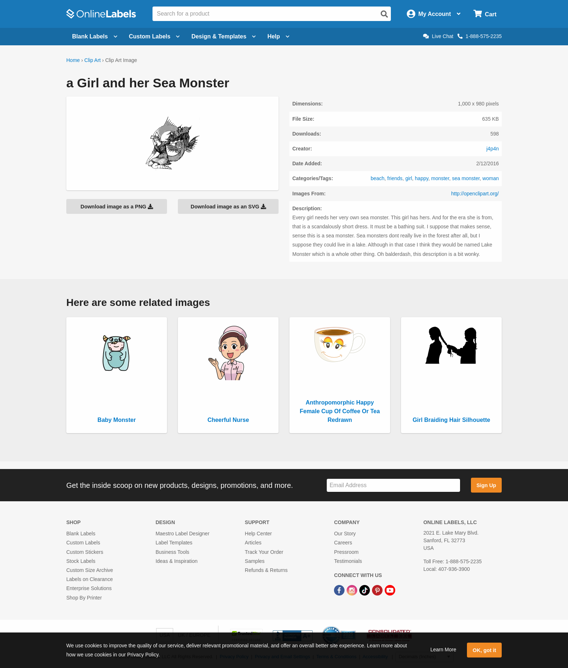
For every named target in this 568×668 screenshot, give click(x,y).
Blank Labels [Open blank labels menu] (94, 36)
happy (421, 178)
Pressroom (346, 552)
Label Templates (173, 542)
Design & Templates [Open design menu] (223, 36)
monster (440, 178)
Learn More (443, 649)
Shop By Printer (84, 598)
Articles (253, 542)
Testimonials (348, 561)
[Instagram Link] (353, 590)
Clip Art (92, 60)
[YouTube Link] (390, 590)
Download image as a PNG (116, 206)
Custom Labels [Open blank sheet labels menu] (154, 36)
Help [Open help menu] (278, 36)
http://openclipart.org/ (475, 193)
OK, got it (484, 650)
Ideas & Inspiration (176, 561)
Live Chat (438, 36)
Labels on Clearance (89, 579)
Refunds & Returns (266, 570)
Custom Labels (83, 542)
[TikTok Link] (365, 590)
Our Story (345, 533)
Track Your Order (264, 552)
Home (73, 60)
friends (394, 178)
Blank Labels (80, 533)
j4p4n (492, 149)
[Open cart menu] (485, 14)
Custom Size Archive (89, 570)
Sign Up (486, 485)
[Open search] (384, 14)
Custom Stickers (84, 552)
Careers (343, 542)
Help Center (258, 533)
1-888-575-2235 (480, 36)
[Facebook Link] (340, 590)
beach (377, 178)
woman (491, 178)
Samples (254, 561)
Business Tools (172, 552)
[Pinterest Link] (378, 590)
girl (408, 178)
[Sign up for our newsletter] (393, 485)
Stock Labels (80, 561)
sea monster (466, 178)
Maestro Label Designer (182, 533)
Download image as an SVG (228, 206)
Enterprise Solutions (89, 588)
